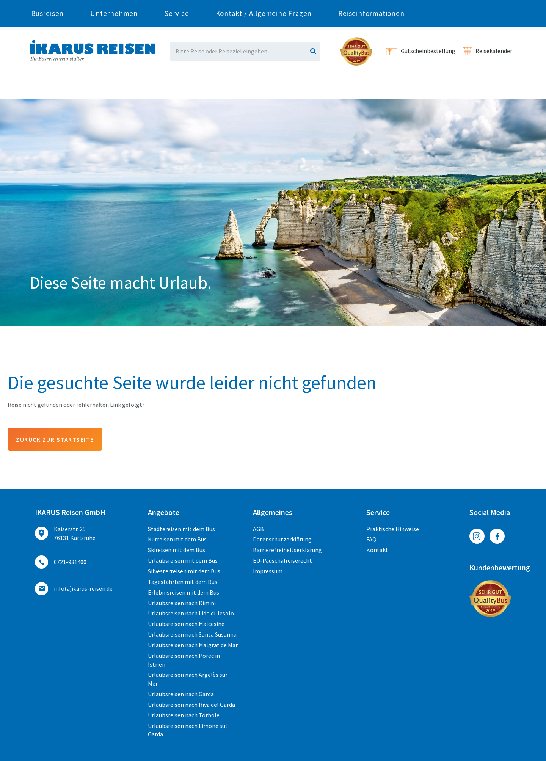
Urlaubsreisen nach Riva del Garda (191, 704)
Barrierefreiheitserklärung (287, 550)
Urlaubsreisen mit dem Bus (183, 560)
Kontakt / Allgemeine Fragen (264, 85)
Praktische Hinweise (392, 529)
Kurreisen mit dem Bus (177, 539)
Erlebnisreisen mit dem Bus (183, 592)
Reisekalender (487, 51)
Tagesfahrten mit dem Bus (182, 581)
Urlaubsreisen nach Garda (181, 694)
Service (177, 85)
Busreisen (47, 85)
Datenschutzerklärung (282, 539)
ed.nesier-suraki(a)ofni (83, 588)
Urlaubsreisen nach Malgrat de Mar (193, 645)
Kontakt (377, 550)
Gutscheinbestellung (420, 51)
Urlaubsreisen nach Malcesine (186, 624)
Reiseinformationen (371, 85)
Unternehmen (114, 85)
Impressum (267, 571)
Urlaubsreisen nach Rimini (182, 603)
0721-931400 (114, 7)
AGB (258, 529)
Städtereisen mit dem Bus (181, 529)
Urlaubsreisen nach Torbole (184, 715)
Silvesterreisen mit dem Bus (184, 571)
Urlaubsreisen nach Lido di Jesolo (191, 613)
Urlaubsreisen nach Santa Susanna (192, 634)
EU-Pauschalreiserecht (282, 560)
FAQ (371, 539)
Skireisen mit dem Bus (176, 550)
